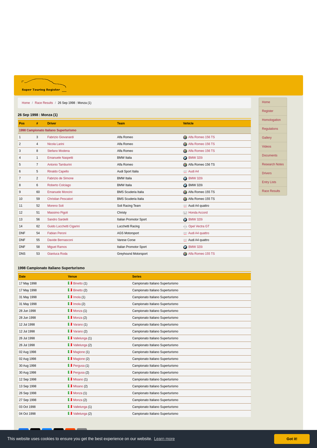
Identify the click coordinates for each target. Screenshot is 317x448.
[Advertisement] (158, 37)
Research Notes (273, 164)
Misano (78, 379)
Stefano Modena (58, 151)
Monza (77, 311)
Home (266, 102)
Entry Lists (269, 182)
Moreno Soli (55, 205)
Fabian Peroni (56, 233)
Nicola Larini (55, 144)
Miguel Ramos (57, 247)
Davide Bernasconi (60, 240)
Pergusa (79, 365)
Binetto (78, 283)
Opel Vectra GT (198, 226)
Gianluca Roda (57, 253)
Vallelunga (80, 338)
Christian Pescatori (60, 199)
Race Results (271, 191)
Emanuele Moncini (60, 192)
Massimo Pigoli (57, 212)
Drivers (267, 173)
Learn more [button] (164, 439)
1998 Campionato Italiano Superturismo (47, 130)
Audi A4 (193, 171)
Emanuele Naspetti (60, 157)
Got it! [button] (292, 439)
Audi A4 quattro (198, 233)
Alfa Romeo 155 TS (201, 253)
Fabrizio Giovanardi (60, 137)
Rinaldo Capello (58, 171)
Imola (77, 297)
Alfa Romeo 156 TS (201, 137)
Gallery (267, 137)
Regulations (270, 129)
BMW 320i (195, 157)
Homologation (271, 120)
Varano (78, 324)
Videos (266, 146)
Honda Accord (197, 212)
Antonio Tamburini (59, 164)
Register (267, 111)
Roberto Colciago (59, 185)
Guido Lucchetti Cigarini (63, 226)
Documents (269, 155)
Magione (79, 352)
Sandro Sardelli (57, 219)
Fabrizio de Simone (60, 178)
